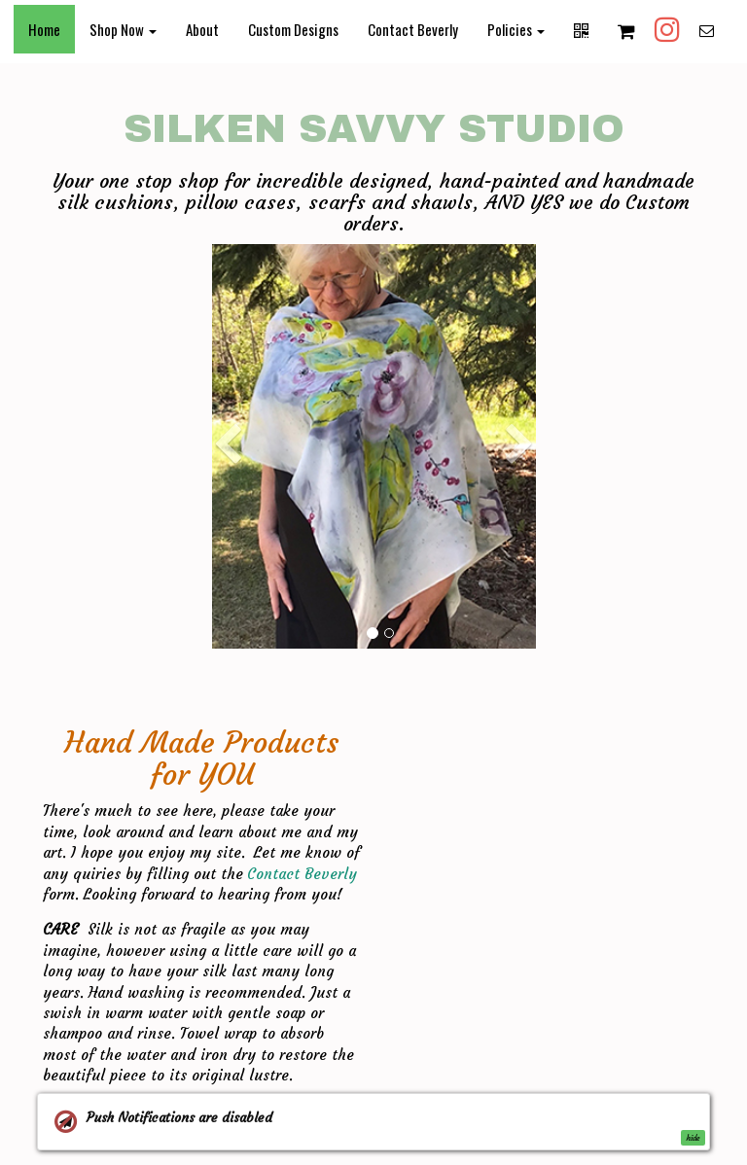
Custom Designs (293, 29)
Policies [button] (516, 29)
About (202, 29)
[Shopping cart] (626, 30)
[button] (228, 531)
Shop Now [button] (123, 29)
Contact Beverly (413, 29)
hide (693, 1138)
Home (44, 29)
